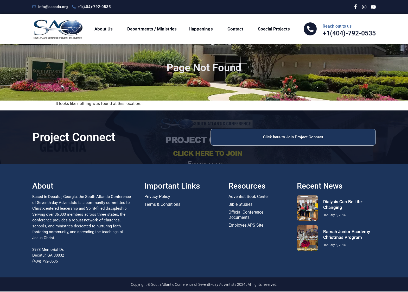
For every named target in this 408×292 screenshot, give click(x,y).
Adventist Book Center (248, 197)
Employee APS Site (245, 225)
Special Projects (275, 29)
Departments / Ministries (152, 29)
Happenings (202, 29)
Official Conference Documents (245, 215)
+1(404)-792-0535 (349, 30)
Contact (236, 29)
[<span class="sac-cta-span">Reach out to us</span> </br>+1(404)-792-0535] (310, 29)
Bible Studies (240, 204)
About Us (104, 29)
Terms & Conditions (162, 204)
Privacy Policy (157, 197)
